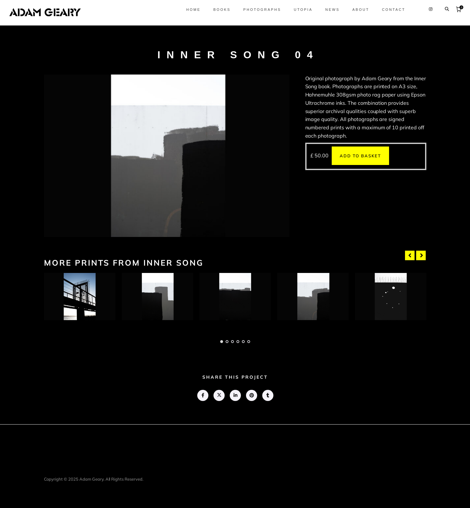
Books (220, 9)
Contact (392, 9)
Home (191, 9)
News (331, 9)
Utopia (301, 9)
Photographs (260, 9)
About (359, 9)
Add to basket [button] (360, 155)
